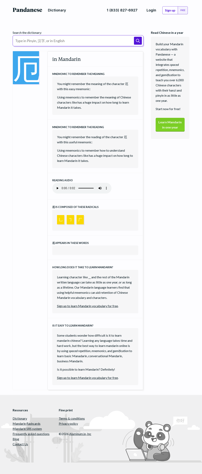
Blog (16, 439)
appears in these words (70, 243)
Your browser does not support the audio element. (81, 188)
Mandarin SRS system (27, 429)
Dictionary (20, 418)
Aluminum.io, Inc (80, 434)
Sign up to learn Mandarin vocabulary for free (87, 306)
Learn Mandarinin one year (170, 124)
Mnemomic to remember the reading (78, 127)
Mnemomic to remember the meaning (78, 74)
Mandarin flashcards (26, 423)
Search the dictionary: (27, 32)
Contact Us (20, 444)
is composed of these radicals (75, 207)
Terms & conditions (72, 418)
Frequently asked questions (31, 434)
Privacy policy (68, 423)
